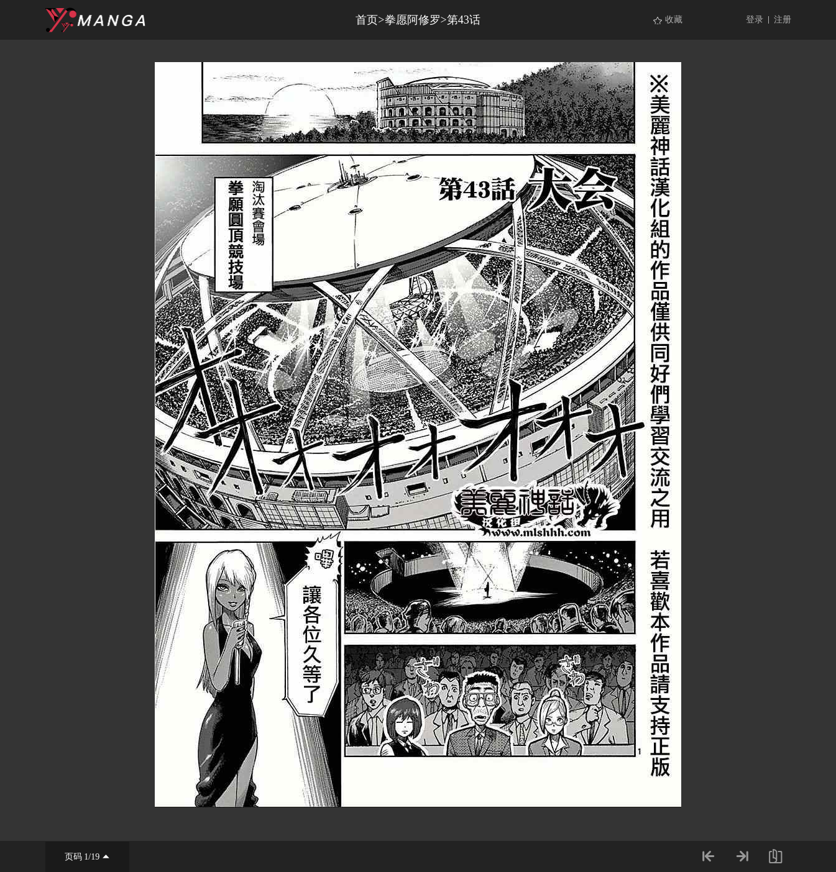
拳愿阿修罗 (413, 20)
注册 (782, 19)
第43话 (463, 20)
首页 (367, 20)
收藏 (673, 19)
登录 (754, 19)
